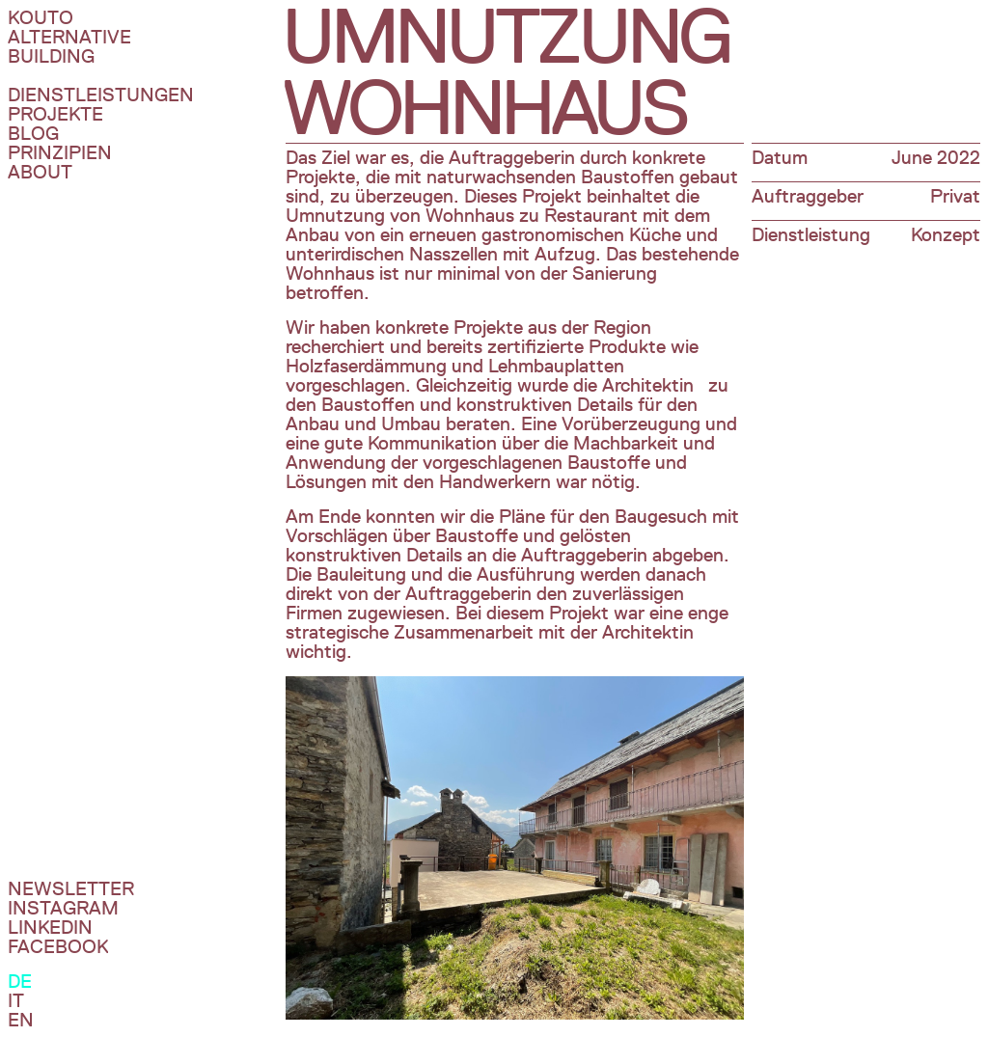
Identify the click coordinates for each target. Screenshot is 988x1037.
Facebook (58, 946)
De (20, 981)
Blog (33, 133)
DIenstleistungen (101, 94)
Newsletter (71, 888)
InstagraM (63, 907)
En (21, 1019)
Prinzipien (60, 152)
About (40, 171)
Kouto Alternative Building (69, 37)
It (16, 1000)
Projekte (55, 113)
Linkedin (50, 927)
